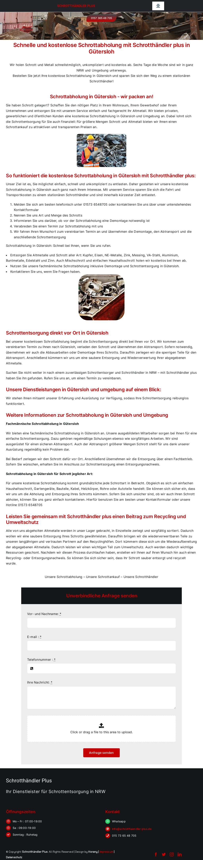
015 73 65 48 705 (124, 835)
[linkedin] (180, 854)
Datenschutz (14, 857)
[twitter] (164, 854)
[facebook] (156, 854)
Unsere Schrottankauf (103, 577)
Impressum (106, 851)
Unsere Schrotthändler (141, 577)
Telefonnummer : (41, 660)
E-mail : (34, 637)
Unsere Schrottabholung (63, 577)
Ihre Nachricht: (39, 682)
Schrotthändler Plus (76, 6)
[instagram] (172, 854)
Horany (93, 851)
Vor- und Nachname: (44, 614)
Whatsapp (119, 821)
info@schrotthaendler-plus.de (132, 828)
